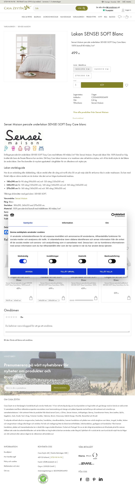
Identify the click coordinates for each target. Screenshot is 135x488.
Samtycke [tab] (28, 223)
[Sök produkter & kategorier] (55, 8)
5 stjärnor (16, 317)
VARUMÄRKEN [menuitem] (78, 17)
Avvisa (29, 271)
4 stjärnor (14, 317)
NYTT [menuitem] (100, 17)
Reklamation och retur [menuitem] (12, 466)
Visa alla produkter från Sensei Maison (91, 112)
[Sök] (82, 8)
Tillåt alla (106, 271)
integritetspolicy (37, 394)
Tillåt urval (67, 271)
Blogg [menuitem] (112, 17)
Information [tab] (67, 223)
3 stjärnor (11, 317)
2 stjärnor (9, 317)
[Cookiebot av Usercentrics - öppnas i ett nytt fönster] (113, 215)
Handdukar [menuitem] (65, 17)
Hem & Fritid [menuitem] (27, 17)
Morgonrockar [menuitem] (50, 17)
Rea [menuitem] (105, 17)
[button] (121, 16)
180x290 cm (82, 69)
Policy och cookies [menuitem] (10, 461)
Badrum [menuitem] (37, 17)
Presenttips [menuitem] (91, 17)
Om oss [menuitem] (6, 471)
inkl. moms (126, 1)
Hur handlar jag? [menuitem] (10, 457)
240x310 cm (102, 69)
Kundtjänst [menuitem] (7, 452)
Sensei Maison (21, 198)
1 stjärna (6, 317)
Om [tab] (107, 223)
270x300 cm (82, 75)
